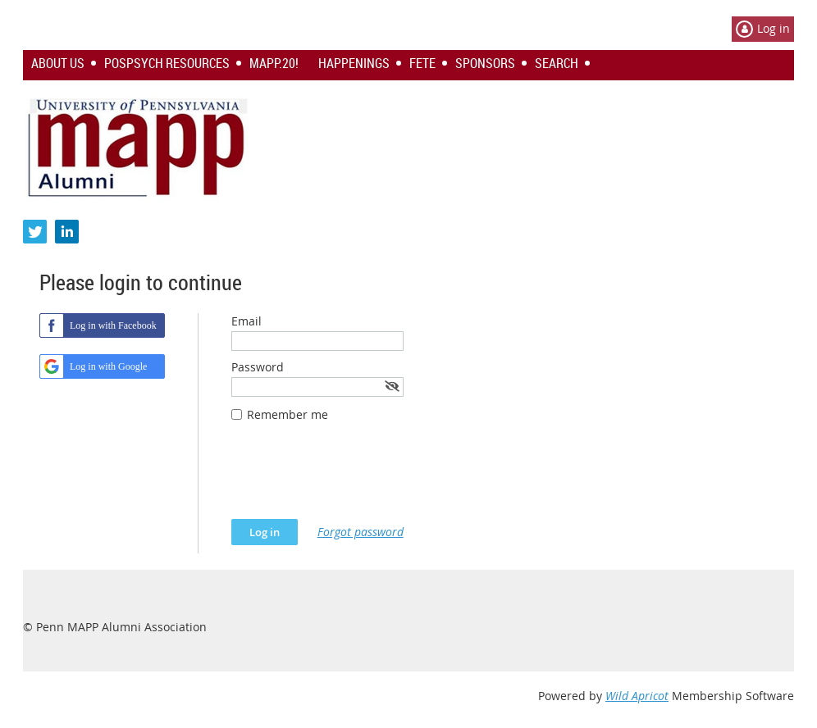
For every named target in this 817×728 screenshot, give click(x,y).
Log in (773, 28)
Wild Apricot (637, 695)
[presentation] (356, 479)
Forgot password (360, 531)
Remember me (287, 414)
